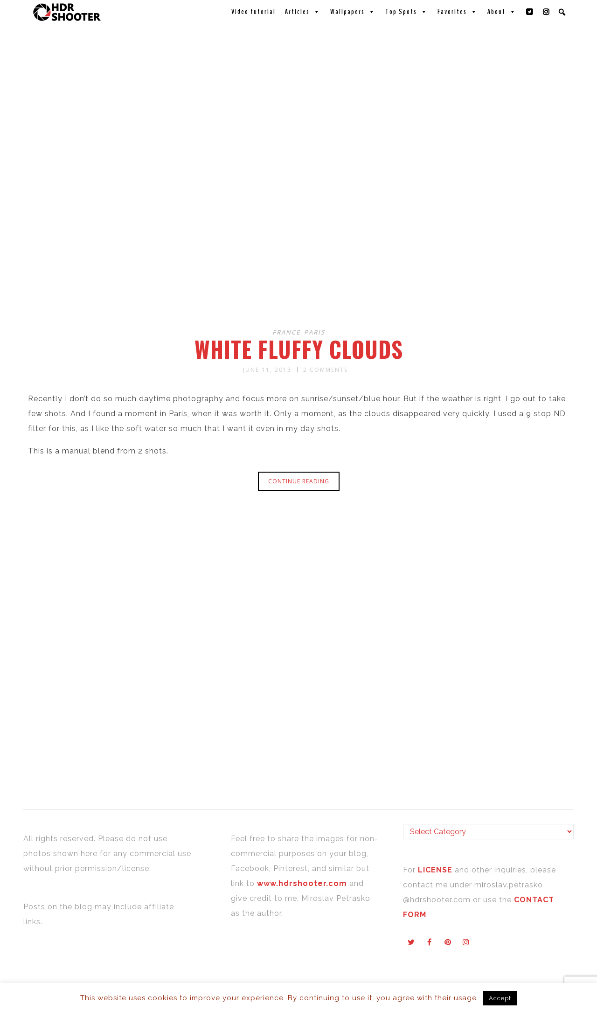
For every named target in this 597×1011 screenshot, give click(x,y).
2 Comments (325, 370)
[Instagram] (546, 11)
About (502, 11)
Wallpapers (353, 11)
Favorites (457, 11)
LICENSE (436, 869)
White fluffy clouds (298, 349)
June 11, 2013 (267, 370)
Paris (314, 332)
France (286, 332)
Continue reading (298, 481)
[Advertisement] (300, 246)
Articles (303, 11)
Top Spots (406, 11)
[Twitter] (529, 11)
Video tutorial (253, 12)
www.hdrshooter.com (302, 883)
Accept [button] (500, 998)
